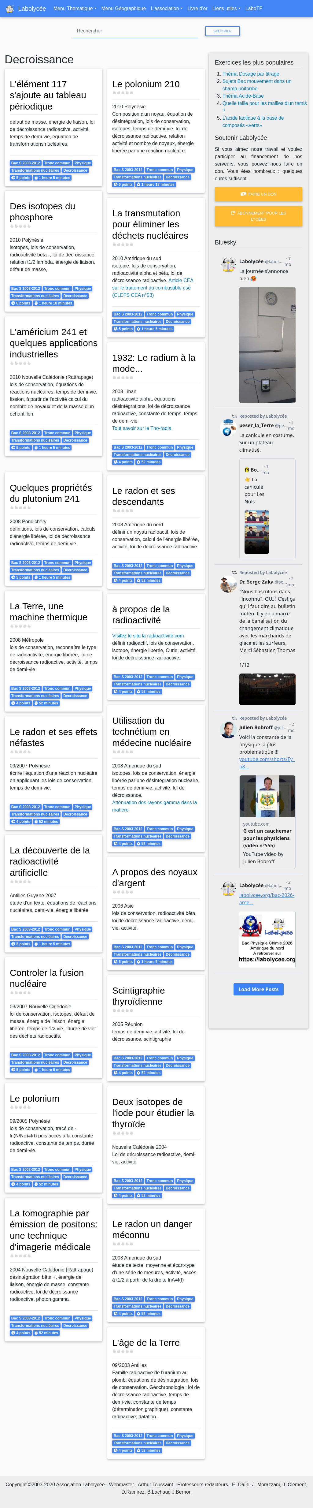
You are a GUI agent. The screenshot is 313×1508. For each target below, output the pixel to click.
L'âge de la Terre (146, 1342)
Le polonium (35, 1098)
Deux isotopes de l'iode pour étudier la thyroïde (154, 1112)
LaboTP (254, 8)
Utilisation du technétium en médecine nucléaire (152, 731)
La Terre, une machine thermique (49, 611)
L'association (165, 8)
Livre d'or (197, 8)
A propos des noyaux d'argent (155, 877)
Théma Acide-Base (243, 96)
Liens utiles (224, 8)
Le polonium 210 (146, 84)
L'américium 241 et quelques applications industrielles (49, 349)
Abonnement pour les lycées (258, 216)
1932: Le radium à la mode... (154, 363)
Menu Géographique (123, 8)
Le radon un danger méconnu (152, 1229)
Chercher (222, 31)
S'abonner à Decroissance (7, 1466)
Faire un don (259, 194)
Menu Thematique (73, 8)
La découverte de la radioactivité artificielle (50, 861)
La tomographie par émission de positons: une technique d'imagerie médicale (52, 1235)
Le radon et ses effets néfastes (42, 737)
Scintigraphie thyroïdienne (139, 996)
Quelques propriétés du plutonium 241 (52, 493)
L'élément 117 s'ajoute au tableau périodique (48, 95)
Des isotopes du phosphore (43, 211)
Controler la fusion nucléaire (47, 978)
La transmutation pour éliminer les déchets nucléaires (151, 224)
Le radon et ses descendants (144, 496)
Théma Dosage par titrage (251, 74)
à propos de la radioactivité (141, 614)
